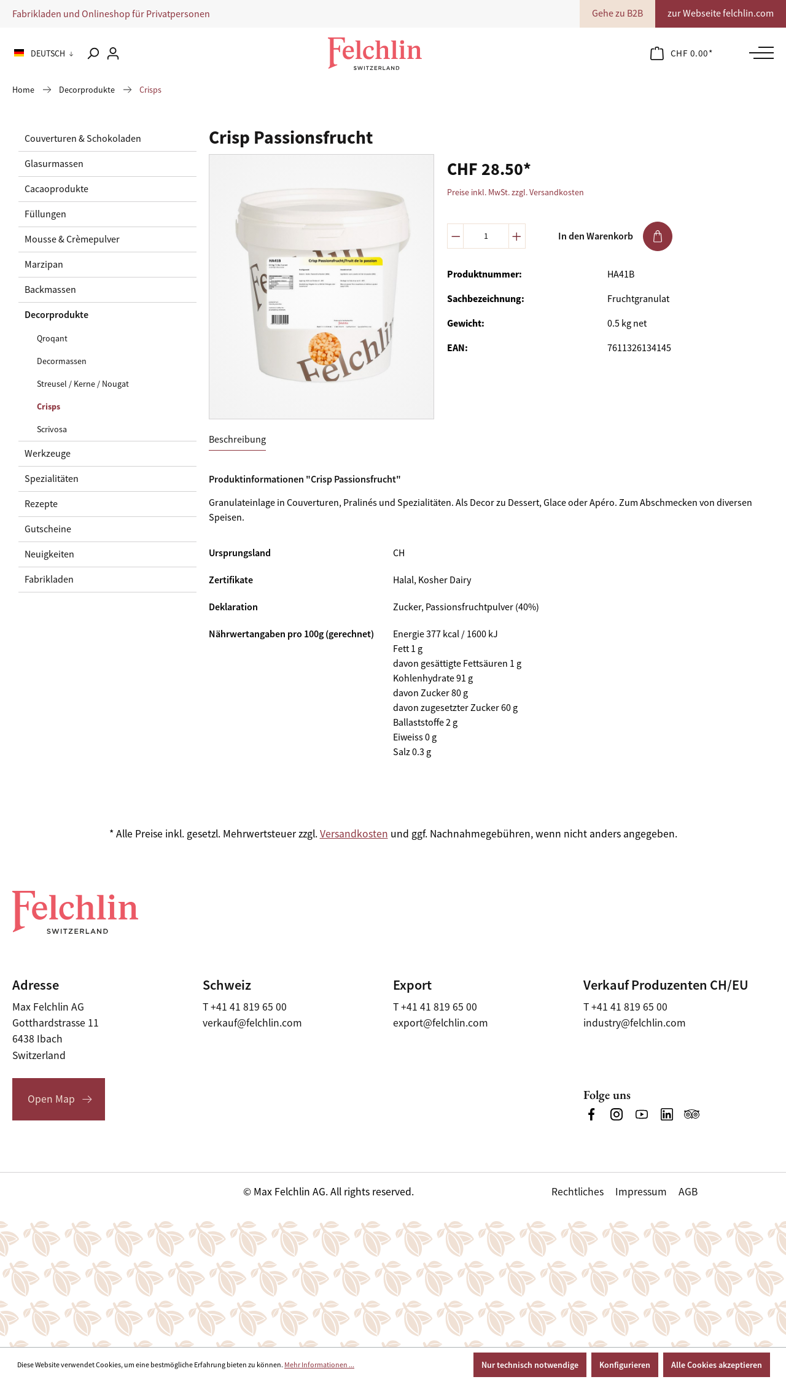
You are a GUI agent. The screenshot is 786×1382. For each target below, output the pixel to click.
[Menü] (758, 52)
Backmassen (50, 290)
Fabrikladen (49, 579)
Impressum (641, 1191)
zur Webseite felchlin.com (720, 13)
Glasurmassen (54, 164)
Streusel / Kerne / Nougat (83, 383)
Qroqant (52, 338)
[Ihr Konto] (113, 53)
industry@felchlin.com (634, 1023)
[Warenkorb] (681, 53)
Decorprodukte (56, 314)
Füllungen (45, 214)
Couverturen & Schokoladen (83, 139)
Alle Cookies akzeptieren (716, 1364)
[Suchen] (92, 53)
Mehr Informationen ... (319, 1365)
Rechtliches (577, 1191)
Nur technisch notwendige (529, 1364)
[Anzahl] (486, 236)
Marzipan (44, 264)
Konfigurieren (624, 1364)
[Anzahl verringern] (455, 236)
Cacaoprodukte (56, 189)
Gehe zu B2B (617, 13)
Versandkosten (354, 833)
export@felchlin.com (440, 1023)
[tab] (237, 440)
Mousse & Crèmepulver (72, 239)
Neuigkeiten (49, 554)
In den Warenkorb (615, 236)
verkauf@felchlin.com (252, 1023)
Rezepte (41, 504)
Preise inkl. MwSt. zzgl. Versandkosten (515, 192)
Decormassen (62, 361)
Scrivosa (52, 429)
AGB (688, 1191)
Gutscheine (48, 529)
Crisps (48, 406)
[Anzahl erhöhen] (517, 236)
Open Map (51, 1099)
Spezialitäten (52, 479)
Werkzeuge (48, 454)
